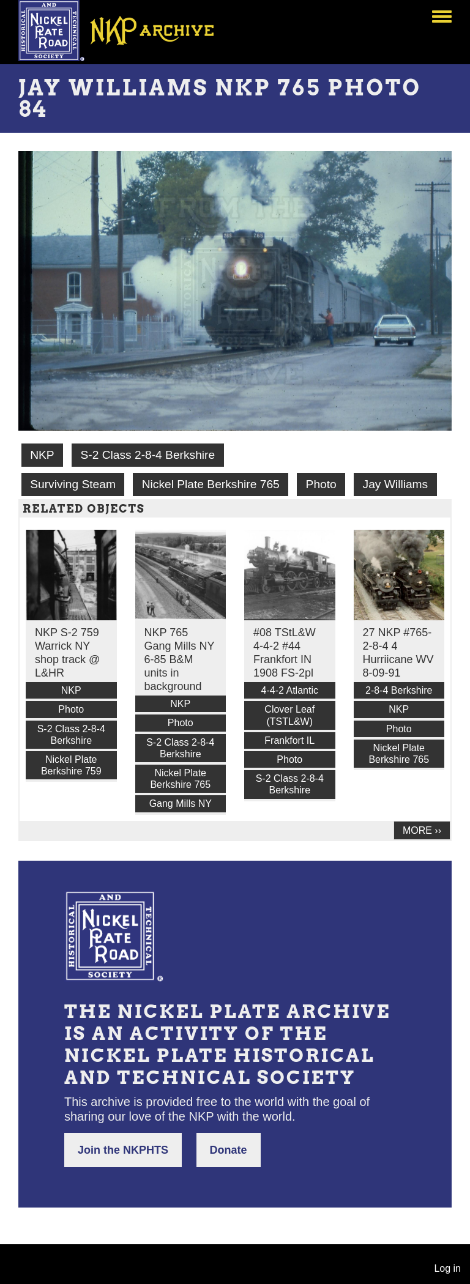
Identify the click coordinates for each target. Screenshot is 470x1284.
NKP (42, 454)
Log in (447, 1268)
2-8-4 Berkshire (398, 690)
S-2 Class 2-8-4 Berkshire (147, 454)
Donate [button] (228, 1150)
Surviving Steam (73, 484)
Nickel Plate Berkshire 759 (71, 765)
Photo (321, 484)
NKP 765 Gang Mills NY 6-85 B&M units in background (179, 659)
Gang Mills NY (180, 803)
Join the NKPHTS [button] (123, 1150)
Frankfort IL (289, 740)
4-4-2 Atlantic (289, 690)
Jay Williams (395, 484)
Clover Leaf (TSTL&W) (289, 715)
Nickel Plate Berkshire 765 (211, 484)
